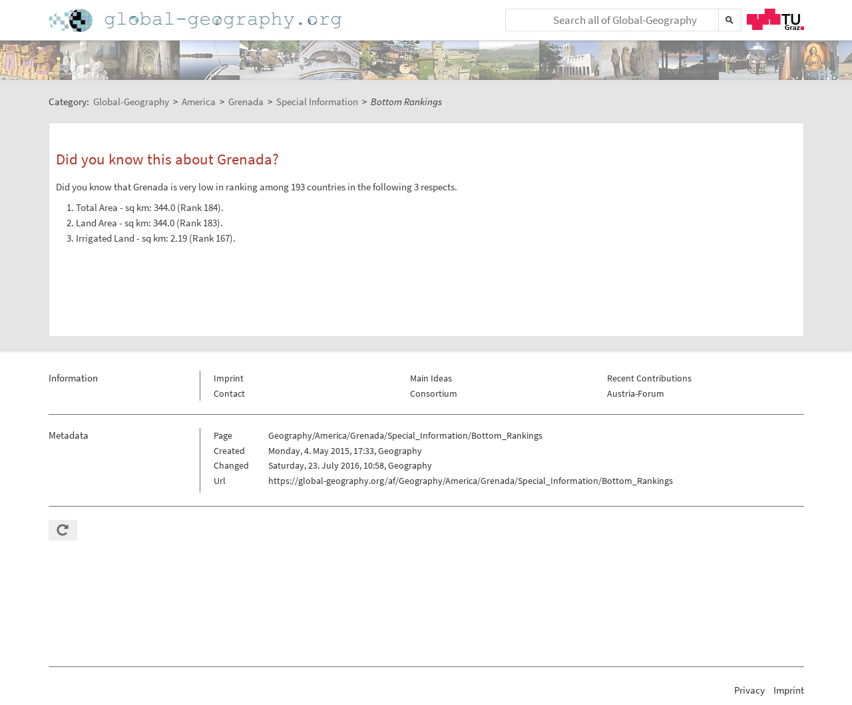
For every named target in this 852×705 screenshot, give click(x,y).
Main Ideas (431, 378)
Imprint (229, 378)
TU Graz (775, 19)
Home (196, 20)
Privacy (749, 690)
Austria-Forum (635, 393)
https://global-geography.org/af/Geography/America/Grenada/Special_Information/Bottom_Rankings (470, 481)
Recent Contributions (649, 378)
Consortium (433, 393)
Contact (229, 393)
